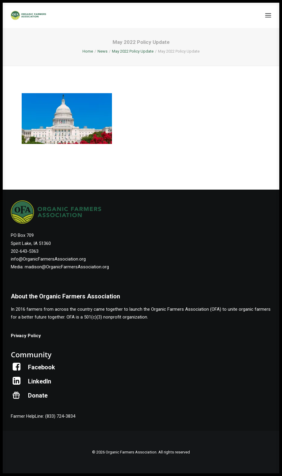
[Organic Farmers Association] (28, 15)
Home (87, 51)
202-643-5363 (25, 251)
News (102, 51)
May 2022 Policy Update (132, 51)
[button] (268, 15)
